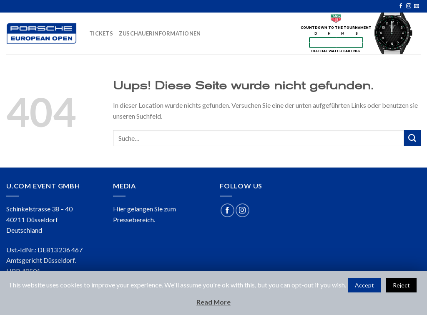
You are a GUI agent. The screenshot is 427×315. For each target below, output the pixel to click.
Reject (401, 285)
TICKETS (101, 33)
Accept (364, 285)
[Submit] (412, 138)
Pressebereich (133, 220)
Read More (213, 302)
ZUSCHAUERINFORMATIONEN (160, 33)
